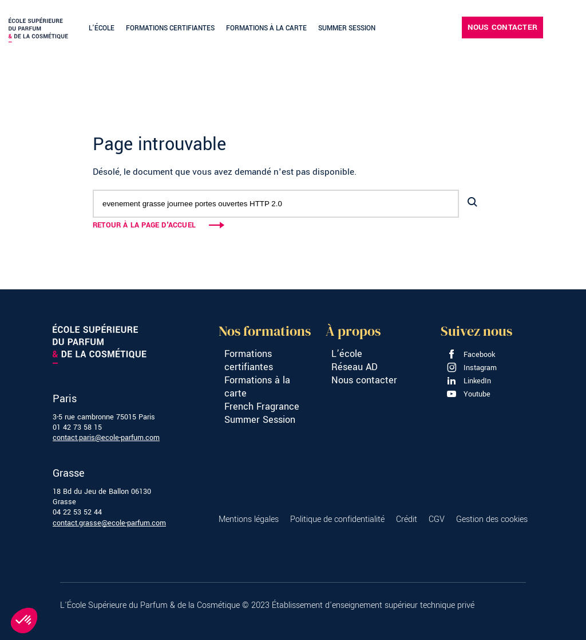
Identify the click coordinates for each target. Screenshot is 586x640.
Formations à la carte (266, 28)
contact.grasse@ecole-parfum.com (109, 523)
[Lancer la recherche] (472, 202)
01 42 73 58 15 (77, 427)
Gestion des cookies (492, 519)
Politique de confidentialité (337, 519)
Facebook (470, 355)
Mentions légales (249, 519)
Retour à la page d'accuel (144, 225)
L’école (101, 28)
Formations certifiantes (170, 28)
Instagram (471, 368)
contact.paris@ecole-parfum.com (106, 438)
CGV (437, 519)
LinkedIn (468, 381)
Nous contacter (502, 27)
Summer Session (346, 28)
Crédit (406, 519)
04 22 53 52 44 (77, 512)
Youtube (468, 394)
